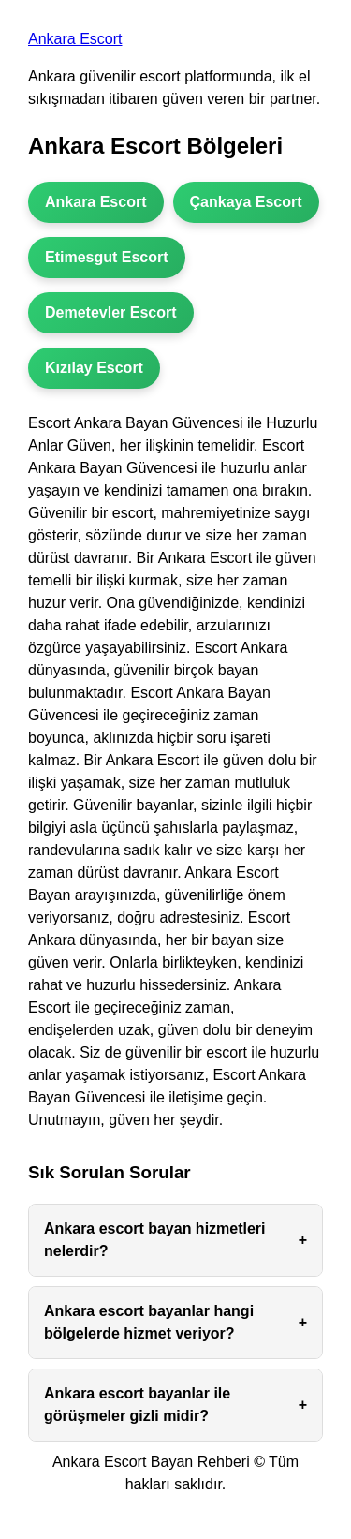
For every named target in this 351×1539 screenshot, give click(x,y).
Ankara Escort (75, 39)
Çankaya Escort (246, 202)
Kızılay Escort (94, 368)
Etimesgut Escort (106, 257)
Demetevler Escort (111, 312)
